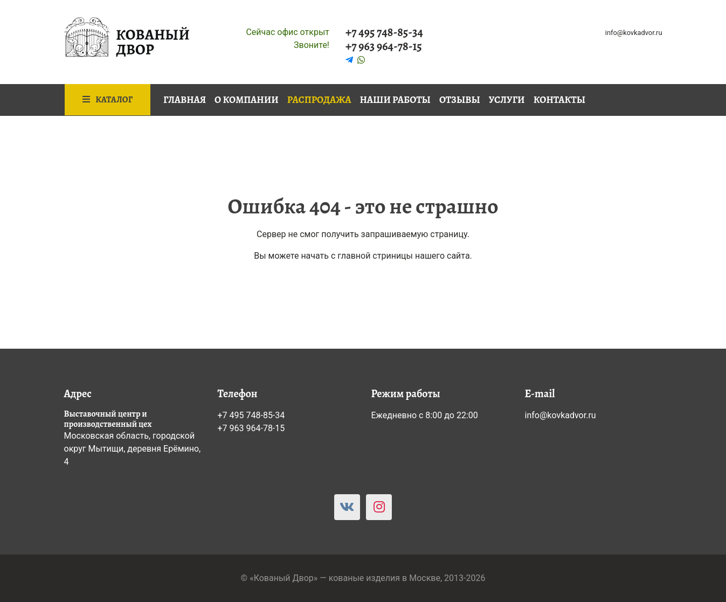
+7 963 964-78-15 (383, 46)
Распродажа (319, 99)
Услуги (507, 99)
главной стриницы (375, 256)
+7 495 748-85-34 (384, 32)
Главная (184, 99)
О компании (247, 99)
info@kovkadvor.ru (633, 33)
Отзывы (459, 99)
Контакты (559, 99)
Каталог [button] (107, 100)
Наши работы (395, 99)
